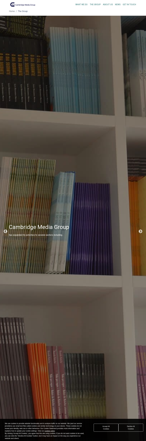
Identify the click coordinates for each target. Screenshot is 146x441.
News (118, 4)
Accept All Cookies (106, 427)
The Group (95, 4)
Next (140, 231)
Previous (5, 231)
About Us (108, 4)
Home (12, 11)
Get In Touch (129, 4)
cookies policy (50, 431)
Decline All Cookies (131, 427)
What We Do (81, 4)
